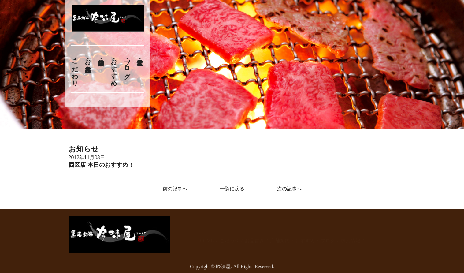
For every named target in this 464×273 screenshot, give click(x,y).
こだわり (75, 69)
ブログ (127, 65)
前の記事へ (175, 188)
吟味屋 (223, 268)
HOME (206, 237)
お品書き (88, 62)
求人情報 (350, 237)
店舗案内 (280, 237)
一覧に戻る (232, 188)
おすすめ (114, 69)
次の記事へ (289, 188)
